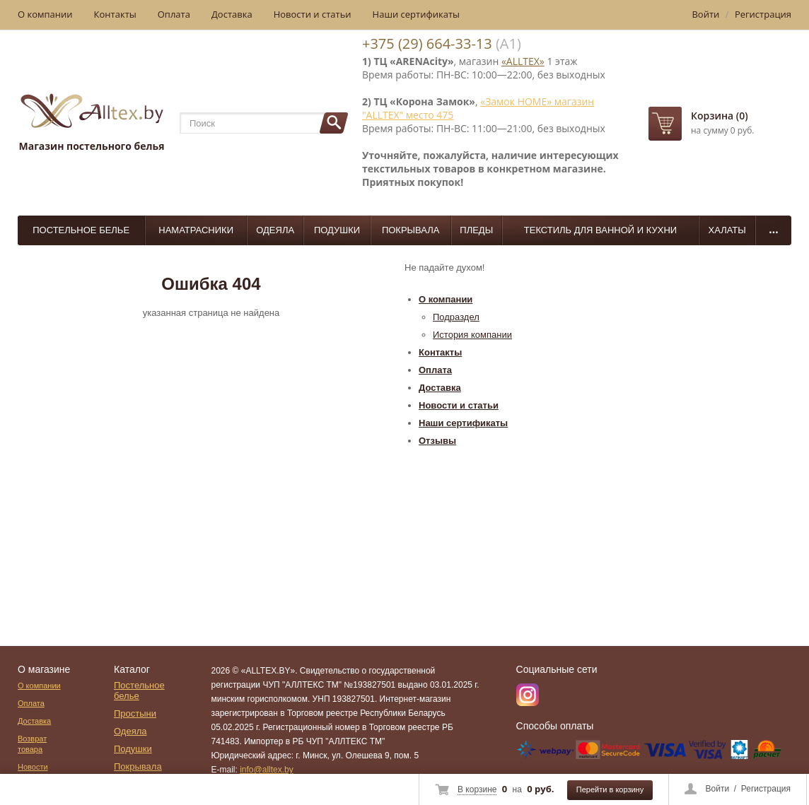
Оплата (174, 14)
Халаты (727, 230)
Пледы (476, 230)
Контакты (115, 14)
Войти (718, 789)
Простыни (135, 713)
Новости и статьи (312, 14)
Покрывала (411, 230)
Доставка (231, 14)
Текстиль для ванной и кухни (600, 230)
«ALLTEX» (523, 61)
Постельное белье (81, 230)
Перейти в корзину (610, 789)
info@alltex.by (266, 770)
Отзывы (437, 440)
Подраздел (456, 317)
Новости (33, 767)
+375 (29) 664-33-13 (427, 43)
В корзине (477, 789)
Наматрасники (195, 230)
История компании (472, 334)
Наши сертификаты (416, 14)
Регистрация (766, 789)
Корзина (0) (719, 115)
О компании (45, 14)
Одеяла (275, 230)
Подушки (337, 230)
